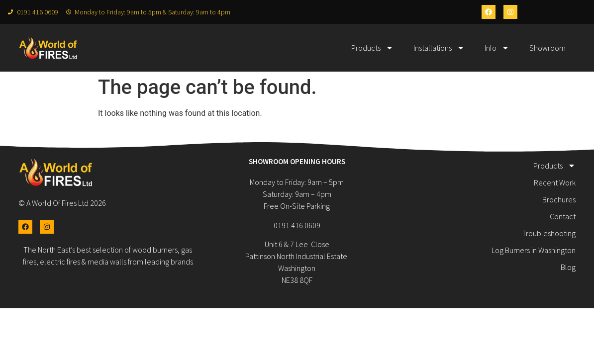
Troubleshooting (549, 233)
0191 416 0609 (297, 225)
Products (372, 48)
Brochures (559, 199)
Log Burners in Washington (534, 250)
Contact (563, 216)
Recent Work (555, 182)
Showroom (547, 48)
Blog (568, 267)
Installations (439, 48)
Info (497, 48)
